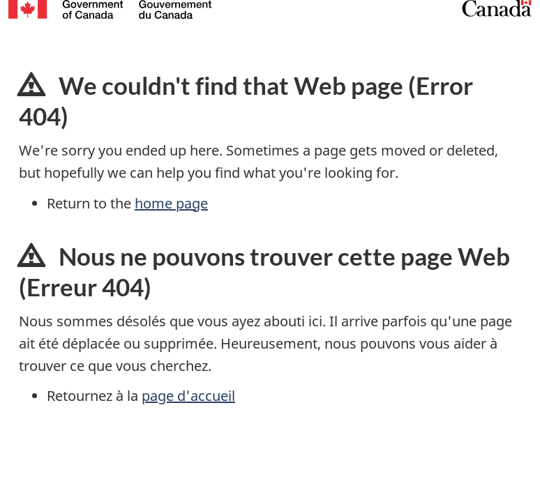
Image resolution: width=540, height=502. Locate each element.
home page (171, 203)
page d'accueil (188, 395)
